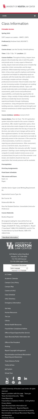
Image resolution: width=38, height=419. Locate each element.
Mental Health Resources (13, 325)
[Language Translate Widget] (19, 268)
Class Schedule (10, 295)
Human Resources (11, 312)
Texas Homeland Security (10, 396)
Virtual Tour (9, 373)
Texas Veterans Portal (12, 361)
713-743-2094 (14, 261)
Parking (7, 346)
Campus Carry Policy (12, 282)
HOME (4, 16)
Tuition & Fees (9, 365)
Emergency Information (13, 303)
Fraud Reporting (7, 398)
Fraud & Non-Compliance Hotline (16, 329)
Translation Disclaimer (19, 265)
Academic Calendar (11, 278)
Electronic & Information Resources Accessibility (18, 410)
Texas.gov (27, 393)
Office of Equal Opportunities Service (17, 333)
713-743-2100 (16, 259)
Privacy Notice (6, 403)
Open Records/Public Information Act (17, 337)
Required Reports (23, 408)
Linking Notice (30, 401)
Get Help (8, 308)
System (8, 369)
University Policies (8, 418)
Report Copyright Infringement (15, 350)
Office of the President (12, 342)
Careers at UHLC (10, 291)
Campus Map (9, 287)
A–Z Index (8, 274)
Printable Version (8, 29)
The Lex (7, 316)
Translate (21, 271)
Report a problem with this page (12, 393)
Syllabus (17, 115)
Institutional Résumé (9, 408)
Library (7, 320)
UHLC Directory (10, 299)
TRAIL (22, 396)
